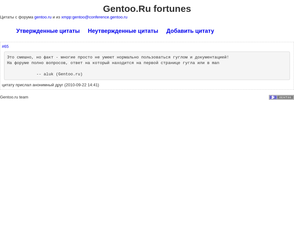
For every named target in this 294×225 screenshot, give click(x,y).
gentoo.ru (43, 17)
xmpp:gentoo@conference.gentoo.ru (94, 17)
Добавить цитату (190, 31)
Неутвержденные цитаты (123, 31)
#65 (5, 46)
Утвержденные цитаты (48, 31)
